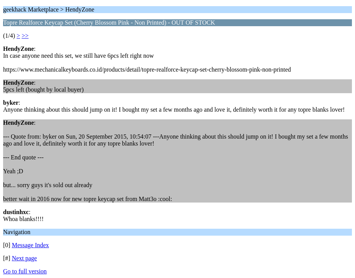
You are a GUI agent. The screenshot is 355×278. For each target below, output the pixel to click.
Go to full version (25, 271)
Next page (24, 258)
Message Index (30, 245)
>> (25, 35)
